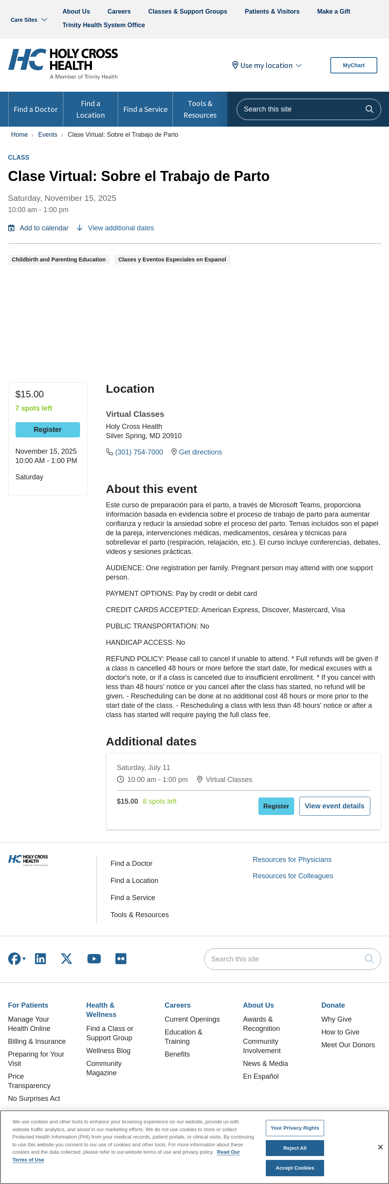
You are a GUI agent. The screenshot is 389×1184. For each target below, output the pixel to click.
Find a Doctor (35, 103)
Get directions (196, 452)
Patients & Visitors (272, 11)
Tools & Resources (200, 106)
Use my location (262, 65)
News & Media (265, 1059)
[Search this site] (309, 109)
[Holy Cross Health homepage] (63, 77)
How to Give (340, 1027)
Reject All (295, 1148)
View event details (343, 804)
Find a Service (145, 103)
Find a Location (90, 106)
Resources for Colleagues (293, 871)
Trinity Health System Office (104, 25)
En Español (261, 1072)
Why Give (336, 1015)
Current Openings (192, 1015)
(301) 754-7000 (135, 452)
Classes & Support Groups (187, 11)
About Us (76, 11)
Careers (119, 11)
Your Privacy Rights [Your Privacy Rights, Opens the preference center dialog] (295, 1128)
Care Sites (24, 20)
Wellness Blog (108, 1046)
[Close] (380, 1147)
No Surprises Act (34, 1094)
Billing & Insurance (37, 1037)
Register (47, 430)
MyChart (354, 65)
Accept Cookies (295, 1168)
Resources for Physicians (292, 855)
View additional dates (115, 228)
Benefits (177, 1049)
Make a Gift (333, 11)
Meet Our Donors (348, 1040)
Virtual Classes (135, 413)
